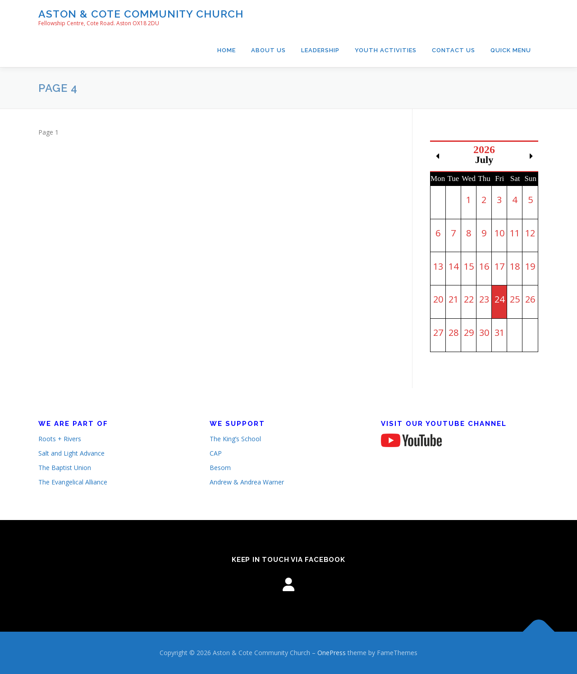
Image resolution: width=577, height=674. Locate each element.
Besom (220, 467)
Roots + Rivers (59, 438)
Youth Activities (386, 50)
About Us (268, 50)
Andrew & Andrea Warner (247, 482)
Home (226, 50)
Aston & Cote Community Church (140, 14)
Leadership (320, 50)
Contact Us (453, 50)
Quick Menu (510, 50)
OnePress (331, 652)
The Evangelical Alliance (72, 482)
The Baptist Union (64, 467)
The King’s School (235, 438)
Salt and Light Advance (71, 453)
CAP (216, 453)
